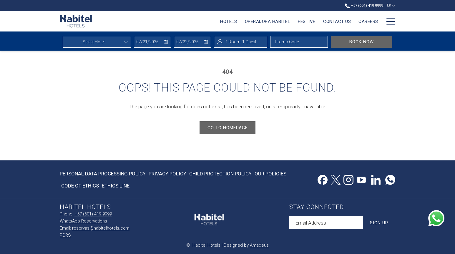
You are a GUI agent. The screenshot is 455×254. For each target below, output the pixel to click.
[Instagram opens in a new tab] (348, 179)
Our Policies (270, 174)
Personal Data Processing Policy (103, 174)
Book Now (370, 41)
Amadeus (259, 245)
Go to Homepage (227, 127)
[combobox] (97, 41)
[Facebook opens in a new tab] (323, 179)
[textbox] (97, 41)
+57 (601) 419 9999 (93, 214)
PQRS (65, 235)
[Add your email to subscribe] (326, 222)
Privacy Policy (167, 174)
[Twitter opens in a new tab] (336, 179)
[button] (152, 42)
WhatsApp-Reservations (83, 221)
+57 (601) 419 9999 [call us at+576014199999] (364, 5)
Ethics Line (115, 186)
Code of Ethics (80, 186)
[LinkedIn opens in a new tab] (375, 179)
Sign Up (379, 222)
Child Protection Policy (220, 174)
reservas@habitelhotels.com (100, 228)
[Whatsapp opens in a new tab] (390, 179)
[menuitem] (223, 21)
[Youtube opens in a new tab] (361, 179)
